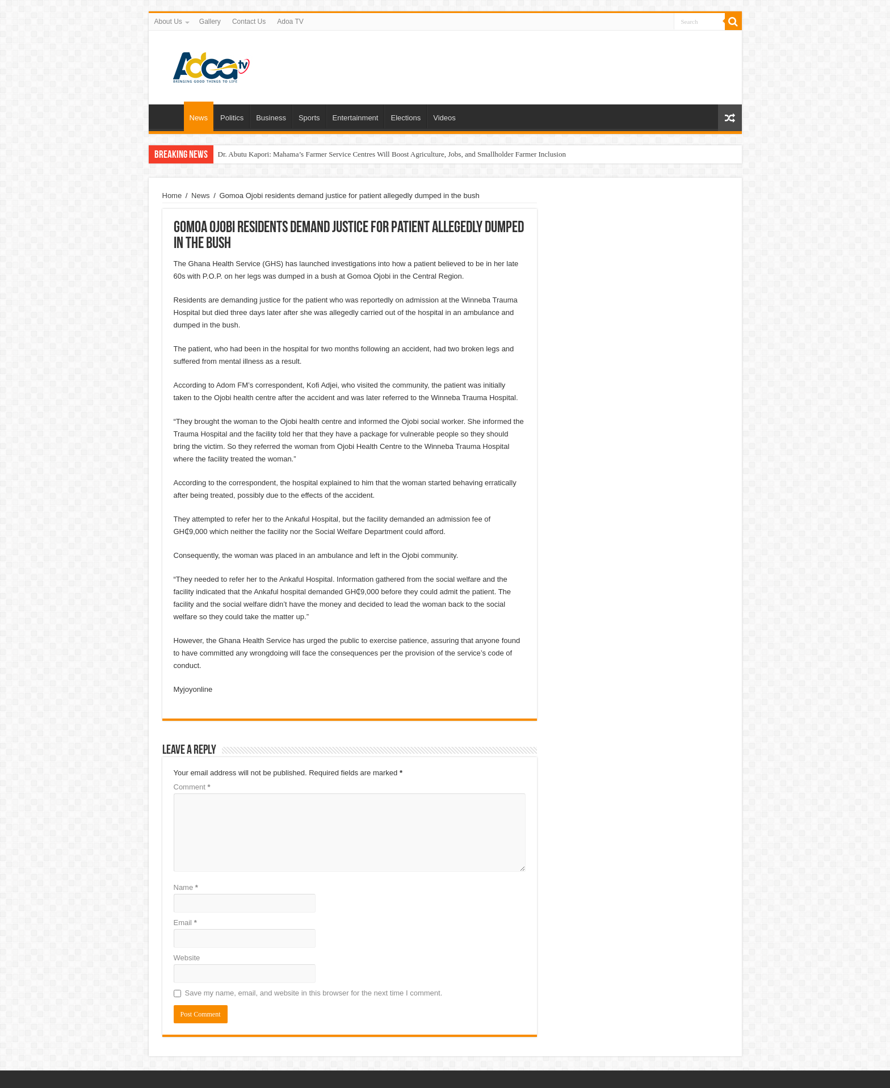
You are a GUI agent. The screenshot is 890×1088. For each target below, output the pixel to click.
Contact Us (249, 22)
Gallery (210, 22)
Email (185, 922)
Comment (192, 787)
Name (186, 887)
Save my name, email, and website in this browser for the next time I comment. (314, 993)
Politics (232, 118)
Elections (406, 118)
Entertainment (356, 118)
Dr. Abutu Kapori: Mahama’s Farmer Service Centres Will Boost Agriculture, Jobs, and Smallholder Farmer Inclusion (392, 154)
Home (169, 116)
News (199, 118)
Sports (309, 118)
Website (187, 957)
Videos (444, 118)
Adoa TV (290, 22)
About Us (168, 22)
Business (271, 118)
